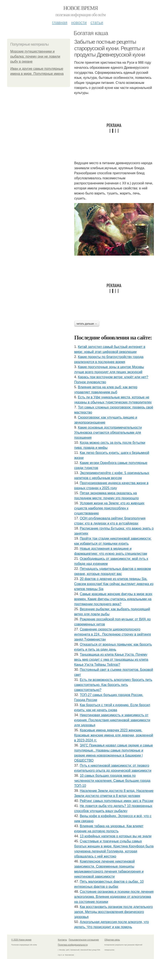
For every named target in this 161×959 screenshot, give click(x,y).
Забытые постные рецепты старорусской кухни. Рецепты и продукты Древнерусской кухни (109, 48)
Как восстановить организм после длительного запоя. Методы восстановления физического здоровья (113, 912)
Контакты (62, 940)
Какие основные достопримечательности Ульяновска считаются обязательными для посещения (108, 432)
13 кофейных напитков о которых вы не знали (116, 836)
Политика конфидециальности (73, 945)
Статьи (96, 22)
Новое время (80, 8)
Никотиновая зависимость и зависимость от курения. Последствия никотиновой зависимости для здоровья (112, 720)
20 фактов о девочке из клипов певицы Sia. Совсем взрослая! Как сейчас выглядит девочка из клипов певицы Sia (113, 584)
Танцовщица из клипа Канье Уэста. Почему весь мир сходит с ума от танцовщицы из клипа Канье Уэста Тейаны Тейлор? (111, 659)
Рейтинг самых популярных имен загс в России (116, 801)
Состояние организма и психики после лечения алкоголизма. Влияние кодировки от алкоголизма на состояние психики (114, 897)
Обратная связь (112, 940)
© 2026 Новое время (21, 940)
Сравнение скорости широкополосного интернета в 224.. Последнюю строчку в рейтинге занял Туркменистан (112, 634)
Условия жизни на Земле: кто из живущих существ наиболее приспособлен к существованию (109, 508)
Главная (59, 22)
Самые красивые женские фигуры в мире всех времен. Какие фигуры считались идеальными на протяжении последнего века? (113, 599)
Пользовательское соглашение (84, 940)
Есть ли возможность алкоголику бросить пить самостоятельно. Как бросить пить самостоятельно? (113, 685)
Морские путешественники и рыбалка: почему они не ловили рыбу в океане (35, 56)
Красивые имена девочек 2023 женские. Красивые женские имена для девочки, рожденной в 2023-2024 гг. (113, 735)
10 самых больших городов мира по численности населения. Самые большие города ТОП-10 (112, 780)
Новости (79, 22)
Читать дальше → (87, 323)
